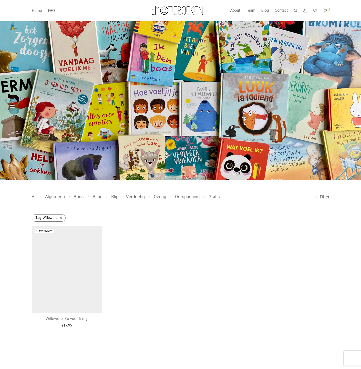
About (235, 10)
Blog (265, 10)
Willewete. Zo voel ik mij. (67, 318)
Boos (79, 196)
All (34, 196)
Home (37, 10)
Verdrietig (135, 196)
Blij (114, 196)
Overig (160, 196)
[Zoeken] (295, 11)
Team (250, 10)
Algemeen (55, 196)
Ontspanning (187, 196)
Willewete (46, 218)
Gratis (214, 196)
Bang (98, 196)
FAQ (51, 10)
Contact (281, 10)
